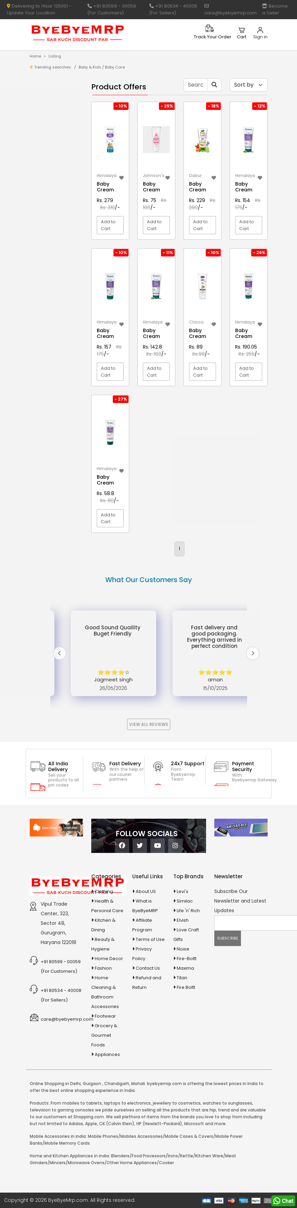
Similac (185, 901)
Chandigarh (116, 1083)
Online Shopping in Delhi (55, 1083)
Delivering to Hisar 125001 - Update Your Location (39, 9)
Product (53, 101)
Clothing (104, 891)
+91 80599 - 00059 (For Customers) (111, 9)
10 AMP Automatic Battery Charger (48, 195)
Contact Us (148, 968)
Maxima (185, 968)
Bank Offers (57, 132)
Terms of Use (150, 939)
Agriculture (51, 245)
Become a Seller (275, 9)
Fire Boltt (186, 987)
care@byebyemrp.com (230, 10)
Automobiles (53, 290)
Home (35, 56)
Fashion (103, 968)
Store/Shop (57, 111)
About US (146, 891)
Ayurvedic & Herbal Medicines (52, 306)
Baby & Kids (90, 67)
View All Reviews (148, 724)
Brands (52, 122)
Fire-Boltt (187, 958)
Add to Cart (108, 225)
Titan (182, 977)
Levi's (182, 891)
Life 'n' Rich (188, 910)
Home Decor (109, 958)
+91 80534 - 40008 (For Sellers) (173, 9)
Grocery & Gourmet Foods (104, 1035)
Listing (55, 56)
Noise (183, 949)
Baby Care (115, 67)
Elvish (183, 920)
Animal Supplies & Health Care (52, 261)
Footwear (105, 1016)
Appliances (51, 278)
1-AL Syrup (55, 159)
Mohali (138, 1083)
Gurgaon (92, 1083)
